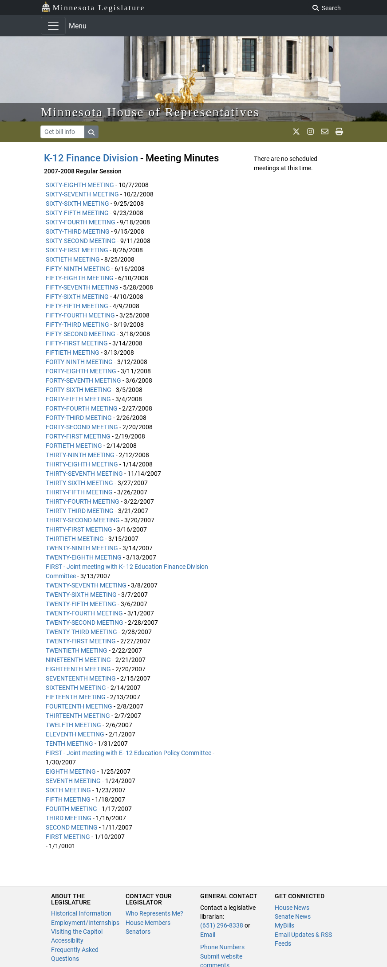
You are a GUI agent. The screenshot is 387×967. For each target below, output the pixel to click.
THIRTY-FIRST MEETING (79, 529)
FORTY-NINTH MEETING (79, 361)
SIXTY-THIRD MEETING (78, 231)
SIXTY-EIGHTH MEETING (80, 184)
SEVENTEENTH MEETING (81, 678)
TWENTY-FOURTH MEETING (84, 613)
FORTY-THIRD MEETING (79, 417)
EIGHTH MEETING (71, 771)
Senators (138, 931)
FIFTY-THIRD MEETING (77, 324)
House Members (148, 922)
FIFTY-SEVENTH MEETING (82, 287)
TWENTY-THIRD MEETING (81, 631)
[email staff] (324, 131)
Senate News (293, 916)
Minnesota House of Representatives (150, 112)
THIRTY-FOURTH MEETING (82, 501)
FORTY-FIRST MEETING (78, 436)
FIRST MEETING (68, 836)
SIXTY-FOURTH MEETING (80, 222)
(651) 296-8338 (221, 925)
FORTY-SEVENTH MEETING (83, 380)
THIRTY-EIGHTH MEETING (82, 464)
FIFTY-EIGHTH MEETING (80, 278)
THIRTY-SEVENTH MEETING (84, 473)
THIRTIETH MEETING (75, 538)
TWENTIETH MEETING (76, 650)
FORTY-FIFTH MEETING (78, 399)
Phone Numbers (222, 947)
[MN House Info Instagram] (310, 131)
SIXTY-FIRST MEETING (77, 250)
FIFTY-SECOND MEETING (80, 333)
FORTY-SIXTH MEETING (78, 389)
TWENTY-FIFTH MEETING (81, 603)
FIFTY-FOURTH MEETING (80, 315)
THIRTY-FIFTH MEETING (79, 492)
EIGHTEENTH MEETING (78, 669)
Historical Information (81, 913)
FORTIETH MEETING (74, 445)
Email (207, 934)
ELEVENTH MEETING (75, 734)
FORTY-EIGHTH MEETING (81, 371)
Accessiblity (67, 940)
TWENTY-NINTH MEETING (82, 548)
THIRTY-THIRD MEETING (80, 510)
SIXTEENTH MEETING (76, 687)
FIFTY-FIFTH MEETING (77, 305)
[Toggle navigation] (53, 26)
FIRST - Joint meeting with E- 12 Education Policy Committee (128, 752)
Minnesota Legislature (93, 7)
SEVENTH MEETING (73, 780)
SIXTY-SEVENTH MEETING (82, 194)
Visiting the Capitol (77, 931)
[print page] (339, 131)
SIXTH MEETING (68, 790)
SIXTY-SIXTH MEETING (77, 203)
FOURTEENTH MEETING (79, 706)
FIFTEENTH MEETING (76, 697)
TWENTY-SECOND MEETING (84, 622)
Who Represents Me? (154, 913)
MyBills (284, 925)
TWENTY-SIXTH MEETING (81, 594)
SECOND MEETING (72, 827)
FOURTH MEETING (71, 808)
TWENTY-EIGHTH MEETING (84, 557)
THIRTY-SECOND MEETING (83, 520)
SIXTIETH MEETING (73, 259)
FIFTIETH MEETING (72, 352)
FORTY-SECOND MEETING (82, 427)
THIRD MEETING (68, 818)
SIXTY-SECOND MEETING (81, 240)
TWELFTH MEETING (73, 724)
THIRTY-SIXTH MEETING (79, 482)
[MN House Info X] (296, 131)
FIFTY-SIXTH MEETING (77, 296)
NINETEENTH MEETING (78, 659)
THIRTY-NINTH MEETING (80, 454)
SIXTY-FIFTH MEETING (77, 212)
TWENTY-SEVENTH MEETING (86, 585)
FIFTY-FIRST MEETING (77, 343)
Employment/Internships (85, 922)
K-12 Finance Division (91, 158)
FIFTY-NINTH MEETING (78, 268)
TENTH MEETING (69, 743)
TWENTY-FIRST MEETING (81, 641)
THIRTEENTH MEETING (78, 715)
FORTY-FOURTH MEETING (82, 408)
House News (292, 907)
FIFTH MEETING (68, 799)
